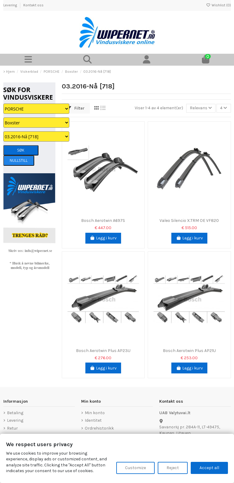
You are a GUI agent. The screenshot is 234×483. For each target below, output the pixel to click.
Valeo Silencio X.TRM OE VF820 (189, 220)
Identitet (93, 420)
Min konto (95, 412)
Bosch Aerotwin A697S (103, 220)
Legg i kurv (103, 238)
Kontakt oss (33, 5)
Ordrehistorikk (99, 428)
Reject (172, 467)
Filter (75, 108)
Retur (12, 428)
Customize (135, 467)
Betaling (15, 412)
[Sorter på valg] (201, 108)
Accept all (209, 467)
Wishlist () (218, 5)
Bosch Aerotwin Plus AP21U (189, 350)
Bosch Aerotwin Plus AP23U (103, 350)
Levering (10, 5)
